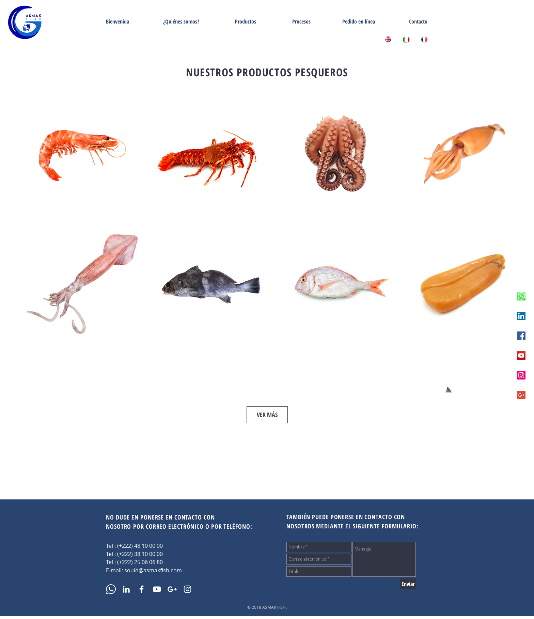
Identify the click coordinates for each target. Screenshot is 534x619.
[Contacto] (418, 21)
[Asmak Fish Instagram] (521, 375)
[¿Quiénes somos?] (181, 21)
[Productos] (245, 21)
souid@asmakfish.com (153, 570)
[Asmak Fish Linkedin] (521, 316)
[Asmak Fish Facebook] (521, 335)
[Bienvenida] (117, 21)
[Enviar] (408, 583)
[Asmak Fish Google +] (521, 395)
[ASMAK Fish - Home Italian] (406, 39)
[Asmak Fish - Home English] (388, 39)
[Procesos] (301, 21)
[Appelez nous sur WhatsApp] (521, 296)
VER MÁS (267, 415)
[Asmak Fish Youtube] (521, 355)
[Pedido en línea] (358, 21)
